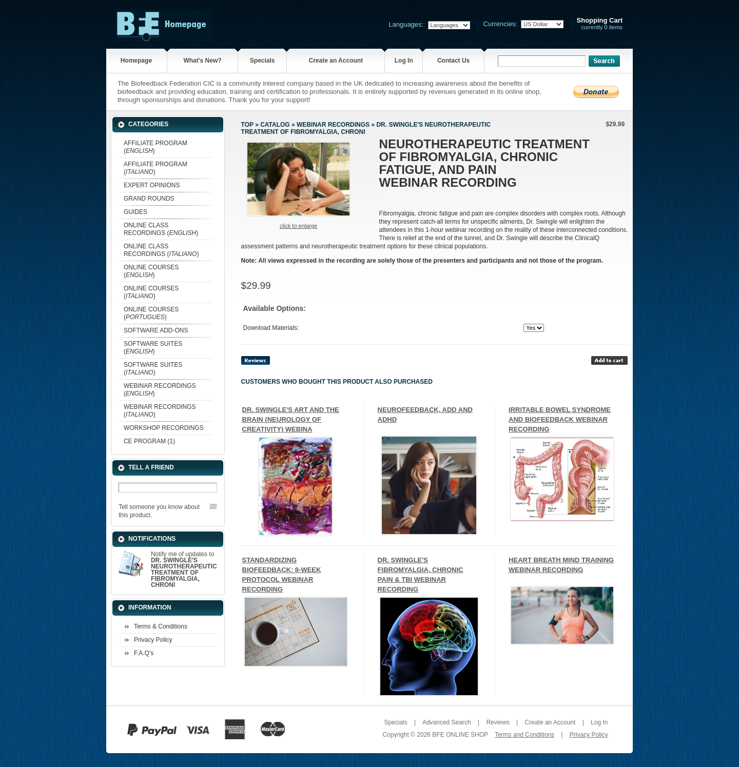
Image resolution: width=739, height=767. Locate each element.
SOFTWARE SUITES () (153, 347)
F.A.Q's (143, 653)
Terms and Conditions (524, 734)
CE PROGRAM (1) (149, 441)
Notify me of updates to (184, 569)
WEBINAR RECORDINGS (333, 124)
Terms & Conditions (160, 626)
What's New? (202, 60)
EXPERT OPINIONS (152, 185)
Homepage (136, 60)
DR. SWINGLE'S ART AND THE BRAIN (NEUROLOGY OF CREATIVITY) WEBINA (290, 419)
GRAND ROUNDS (149, 198)
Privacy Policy (153, 639)
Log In (404, 60)
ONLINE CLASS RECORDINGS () (161, 229)
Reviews (497, 722)
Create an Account (336, 60)
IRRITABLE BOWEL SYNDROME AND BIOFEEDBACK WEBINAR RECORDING (560, 419)
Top (247, 124)
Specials (262, 60)
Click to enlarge (298, 226)
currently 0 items (600, 23)
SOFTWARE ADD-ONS (156, 330)
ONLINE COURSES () (151, 271)
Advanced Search (446, 722)
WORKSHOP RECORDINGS (164, 427)
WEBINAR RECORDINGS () (160, 389)
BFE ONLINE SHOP (460, 734)
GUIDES (135, 211)
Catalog (275, 124)
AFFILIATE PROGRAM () (155, 147)
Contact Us (453, 60)
